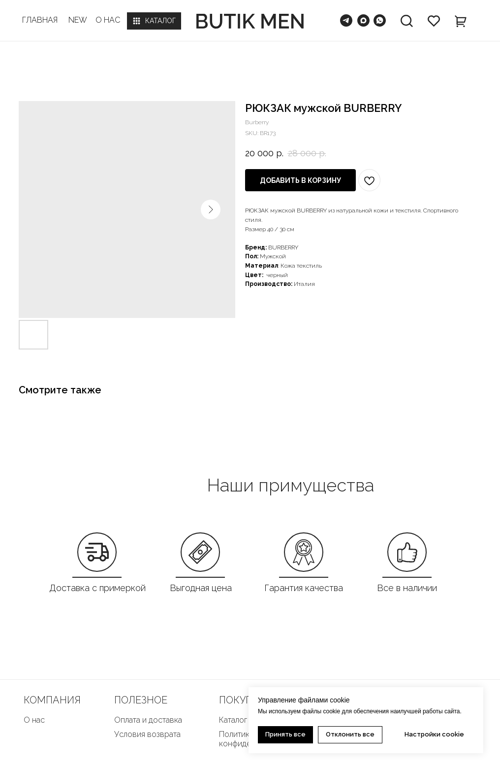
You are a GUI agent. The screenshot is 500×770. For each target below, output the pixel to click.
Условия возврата (147, 734)
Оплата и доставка (148, 720)
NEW (77, 20)
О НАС (107, 20)
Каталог (233, 720)
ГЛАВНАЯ (40, 20)
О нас (34, 720)
